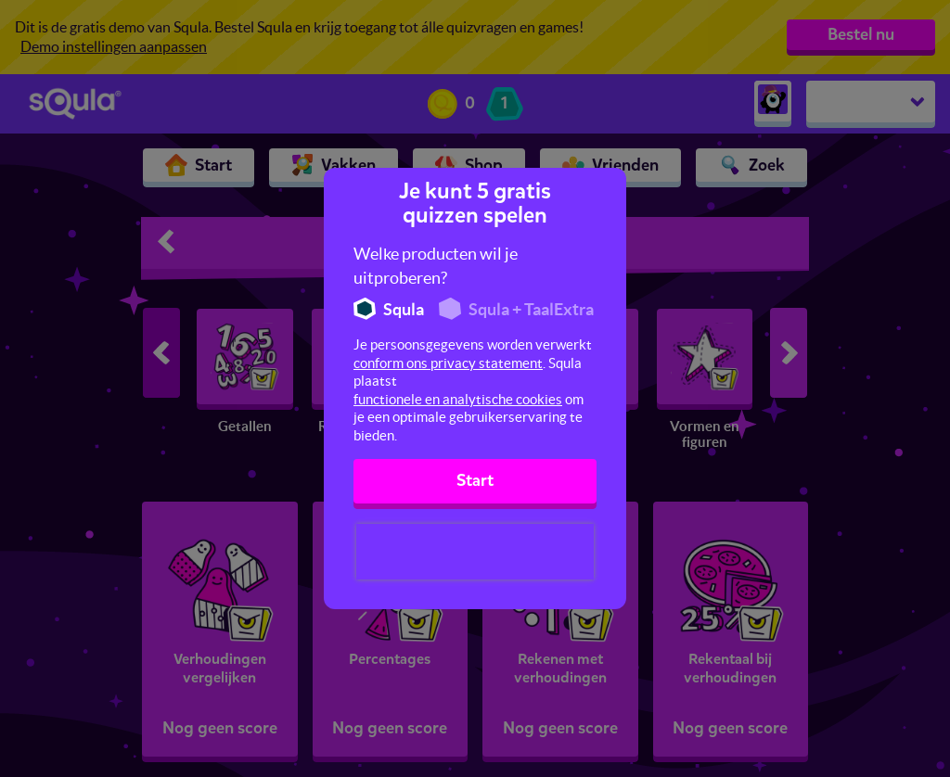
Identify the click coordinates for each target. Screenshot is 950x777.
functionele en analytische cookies (457, 399)
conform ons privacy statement (448, 363)
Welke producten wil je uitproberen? (435, 265)
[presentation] (475, 552)
